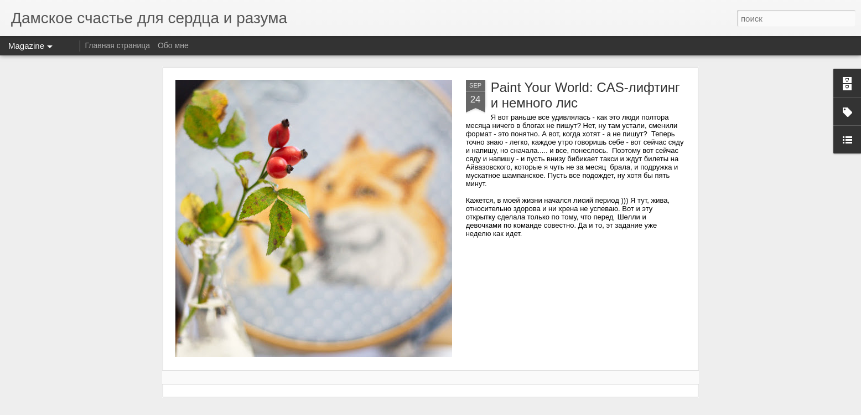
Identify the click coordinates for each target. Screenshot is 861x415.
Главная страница (118, 45)
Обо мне (173, 45)
